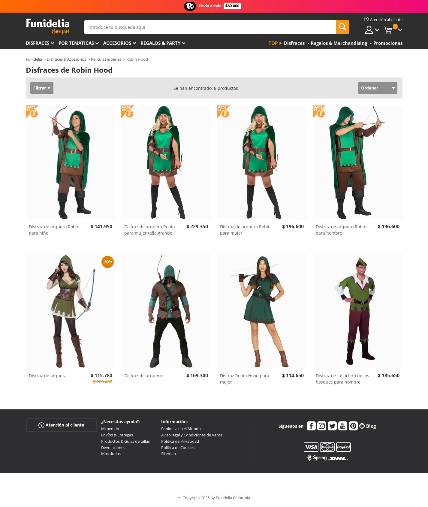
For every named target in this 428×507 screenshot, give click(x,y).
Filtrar (39, 88)
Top (273, 43)
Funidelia (34, 59)
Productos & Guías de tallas (125, 441)
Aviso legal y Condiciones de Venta (191, 435)
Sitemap (168, 453)
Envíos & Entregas (117, 435)
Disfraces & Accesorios (66, 59)
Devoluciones (113, 447)
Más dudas (111, 453)
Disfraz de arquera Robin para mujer (245, 230)
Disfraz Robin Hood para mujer (244, 379)
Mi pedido (110, 428)
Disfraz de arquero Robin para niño (54, 230)
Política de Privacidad (180, 441)
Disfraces (37, 43)
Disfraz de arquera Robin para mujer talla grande (149, 230)
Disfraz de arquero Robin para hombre (341, 230)
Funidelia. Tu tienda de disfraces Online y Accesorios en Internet (47, 27)
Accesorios (117, 43)
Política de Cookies (177, 447)
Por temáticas (76, 43)
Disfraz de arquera (48, 375)
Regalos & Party (160, 43)
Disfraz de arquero (143, 375)
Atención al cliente (61, 425)
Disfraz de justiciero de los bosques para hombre (342, 379)
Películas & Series (106, 59)
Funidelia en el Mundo (181, 428)
